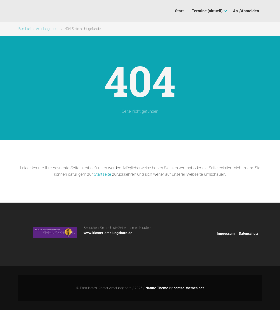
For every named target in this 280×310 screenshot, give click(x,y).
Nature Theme (156, 288)
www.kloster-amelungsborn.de (108, 233)
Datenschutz (248, 233)
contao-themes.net (189, 288)
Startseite (102, 174)
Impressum (226, 233)
